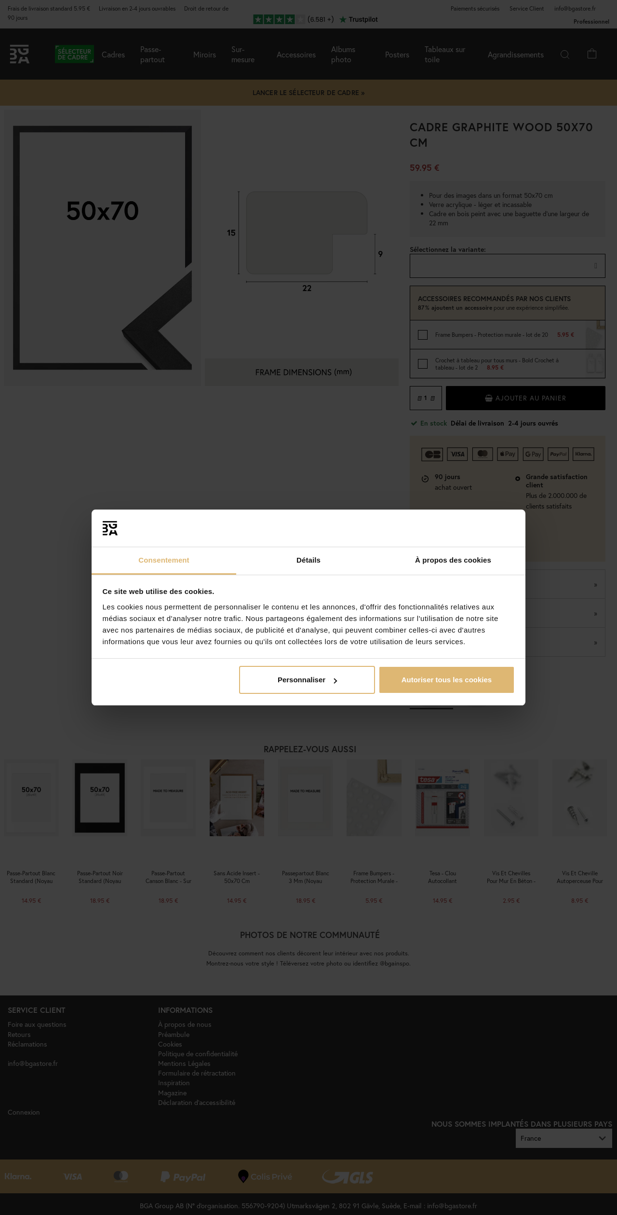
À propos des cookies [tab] (453, 560)
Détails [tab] (308, 560)
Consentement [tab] (163, 560)
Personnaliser (307, 680)
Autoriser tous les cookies (447, 680)
